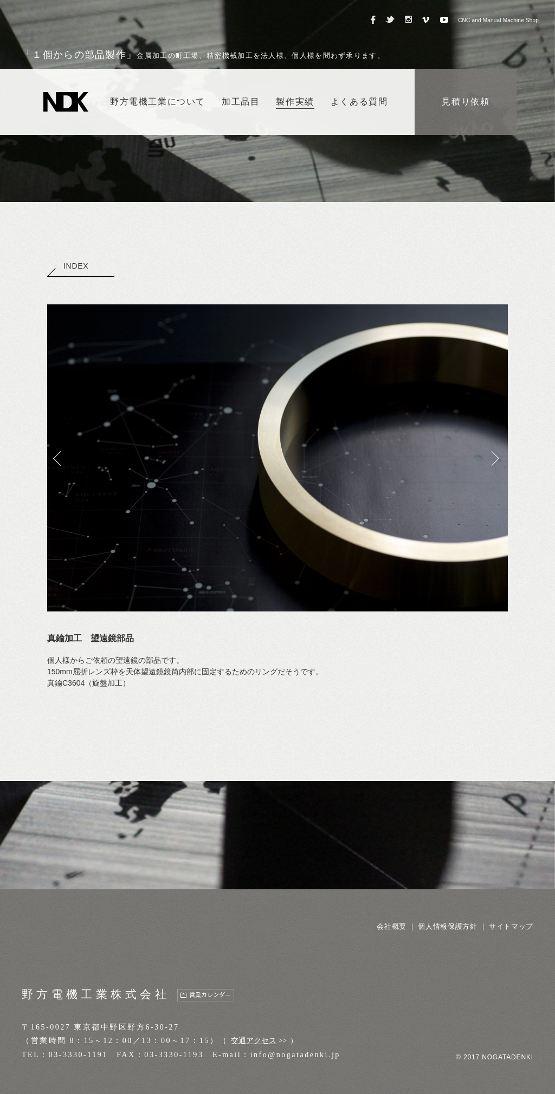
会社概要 (391, 926)
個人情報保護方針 (447, 926)
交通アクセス (253, 1041)
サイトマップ (511, 926)
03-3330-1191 (78, 1055)
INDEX (67, 266)
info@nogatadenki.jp (295, 1055)
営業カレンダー (210, 995)
